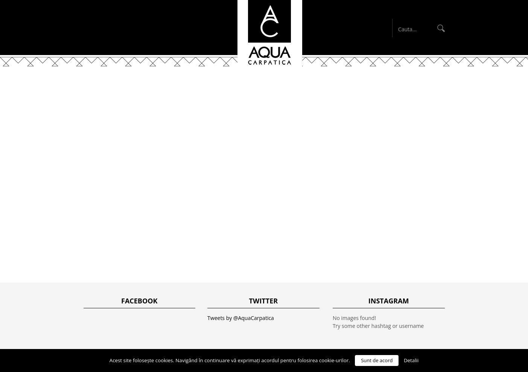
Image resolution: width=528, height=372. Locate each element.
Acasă (150, 85)
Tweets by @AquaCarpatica (240, 317)
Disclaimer (313, 85)
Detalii (411, 360)
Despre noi (190, 85)
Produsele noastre (251, 85)
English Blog (365, 85)
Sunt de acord (377, 360)
